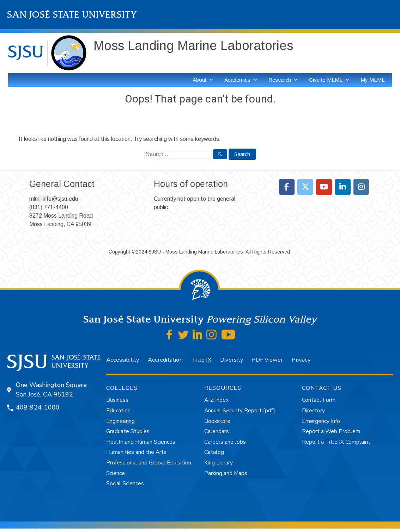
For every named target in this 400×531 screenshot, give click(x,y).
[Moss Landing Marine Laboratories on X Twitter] (305, 187)
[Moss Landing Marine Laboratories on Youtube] (324, 187)
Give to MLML (329, 80)
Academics (241, 80)
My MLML (372, 80)
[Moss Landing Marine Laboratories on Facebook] (287, 187)
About (203, 80)
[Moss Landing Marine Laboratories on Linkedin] (343, 187)
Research (283, 80)
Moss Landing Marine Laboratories (193, 45)
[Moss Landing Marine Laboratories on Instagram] (361, 187)
